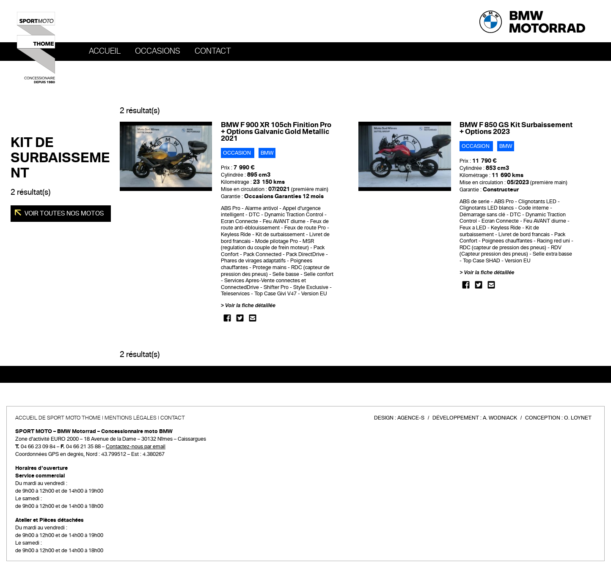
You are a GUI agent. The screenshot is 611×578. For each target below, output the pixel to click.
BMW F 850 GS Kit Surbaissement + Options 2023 (516, 128)
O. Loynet (578, 418)
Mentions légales (131, 418)
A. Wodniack (500, 418)
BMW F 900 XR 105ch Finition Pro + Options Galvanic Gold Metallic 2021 (276, 131)
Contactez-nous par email (135, 447)
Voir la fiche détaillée (250, 305)
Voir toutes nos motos (63, 213)
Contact (213, 51)
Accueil (105, 51)
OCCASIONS (157, 51)
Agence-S (410, 418)
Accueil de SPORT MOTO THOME (58, 418)
